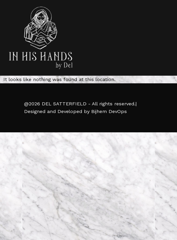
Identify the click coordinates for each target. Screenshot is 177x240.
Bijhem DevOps (109, 111)
